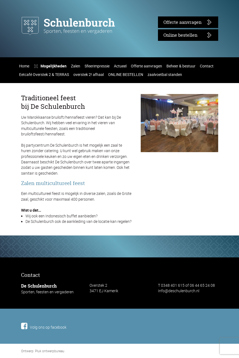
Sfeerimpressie (91, 136)
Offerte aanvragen (179, 22)
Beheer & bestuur (167, 136)
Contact (190, 136)
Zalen (72, 136)
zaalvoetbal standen (156, 145)
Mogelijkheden (51, 136)
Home (23, 136)
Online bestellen (177, 35)
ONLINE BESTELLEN (119, 145)
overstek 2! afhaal (84, 145)
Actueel (112, 136)
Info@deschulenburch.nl (176, 347)
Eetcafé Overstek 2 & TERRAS (43, 145)
